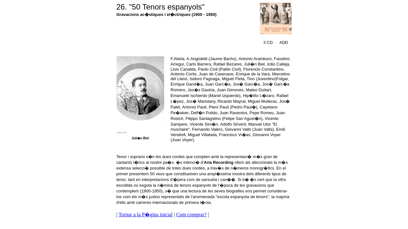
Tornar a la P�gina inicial (146, 214)
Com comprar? (191, 214)
